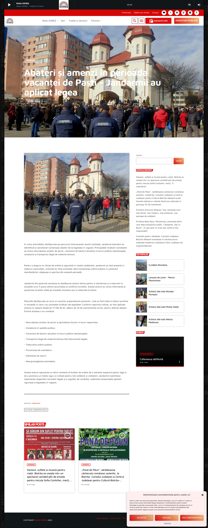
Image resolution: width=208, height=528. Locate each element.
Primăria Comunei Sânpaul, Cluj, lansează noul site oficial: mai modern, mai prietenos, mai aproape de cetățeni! (158, 213)
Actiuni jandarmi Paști (36, 410)
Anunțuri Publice (187, 21)
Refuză (167, 518)
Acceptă (141, 518)
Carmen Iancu (36, 403)
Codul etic (167, 523)
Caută (139, 155)
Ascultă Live (158, 21)
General (31, 61)
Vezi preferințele (192, 518)
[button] (202, 495)
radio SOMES (41, 520)
